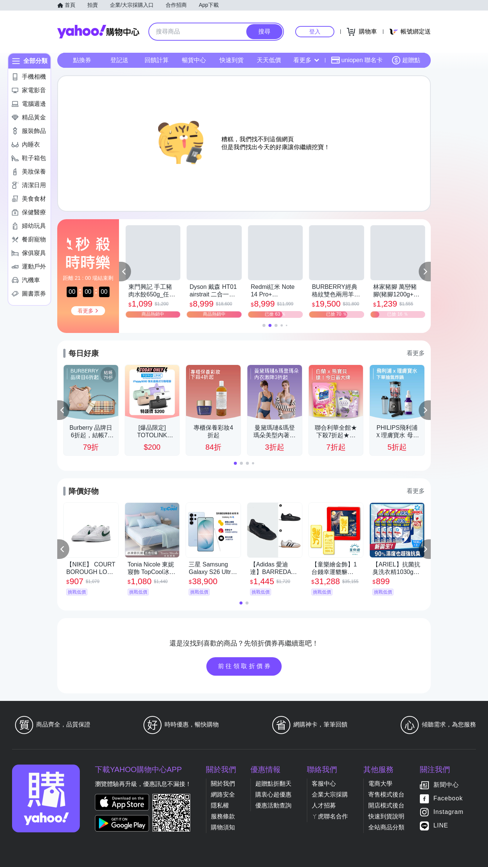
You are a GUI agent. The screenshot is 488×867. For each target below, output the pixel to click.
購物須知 (223, 827)
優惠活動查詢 (273, 805)
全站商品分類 (386, 827)
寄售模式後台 (386, 794)
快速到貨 (232, 60)
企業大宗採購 (330, 794)
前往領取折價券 (245, 666)
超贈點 (406, 60)
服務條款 (223, 816)
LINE (440, 825)
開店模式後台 (386, 805)
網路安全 (223, 794)
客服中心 (324, 783)
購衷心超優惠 (273, 794)
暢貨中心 (194, 60)
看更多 (306, 60)
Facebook (448, 798)
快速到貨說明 (386, 816)
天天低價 (269, 60)
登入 (314, 31)
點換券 (82, 60)
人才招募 (324, 805)
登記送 (119, 60)
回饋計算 (157, 60)
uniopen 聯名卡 (357, 60)
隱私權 (220, 805)
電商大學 (380, 783)
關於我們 (223, 783)
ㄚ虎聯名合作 (330, 816)
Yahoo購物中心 (98, 32)
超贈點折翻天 (273, 783)
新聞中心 (446, 785)
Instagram (448, 812)
